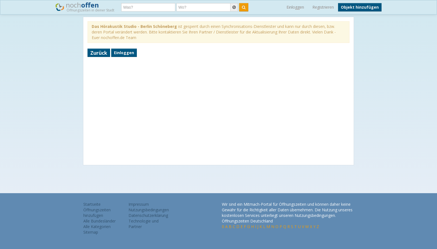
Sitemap (90, 232)
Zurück (98, 52)
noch (84, 6)
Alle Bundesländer (99, 221)
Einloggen (295, 7)
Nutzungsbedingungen (148, 209)
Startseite (92, 204)
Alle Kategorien (97, 226)
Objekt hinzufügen (360, 7)
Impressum (138, 204)
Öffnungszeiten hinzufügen (97, 212)
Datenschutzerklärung (148, 215)
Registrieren (323, 7)
